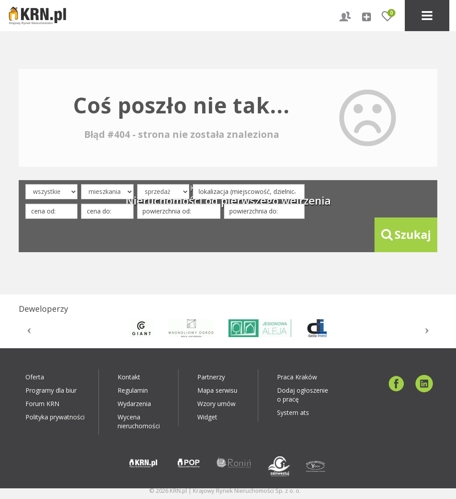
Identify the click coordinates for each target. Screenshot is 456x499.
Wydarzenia (134, 403)
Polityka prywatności (55, 417)
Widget (207, 417)
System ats (293, 412)
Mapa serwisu (217, 390)
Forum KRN (42, 403)
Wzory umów (216, 403)
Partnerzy (211, 377)
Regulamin (133, 390)
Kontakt (129, 377)
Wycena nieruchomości (139, 421)
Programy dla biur (51, 390)
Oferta (34, 377)
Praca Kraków (297, 377)
